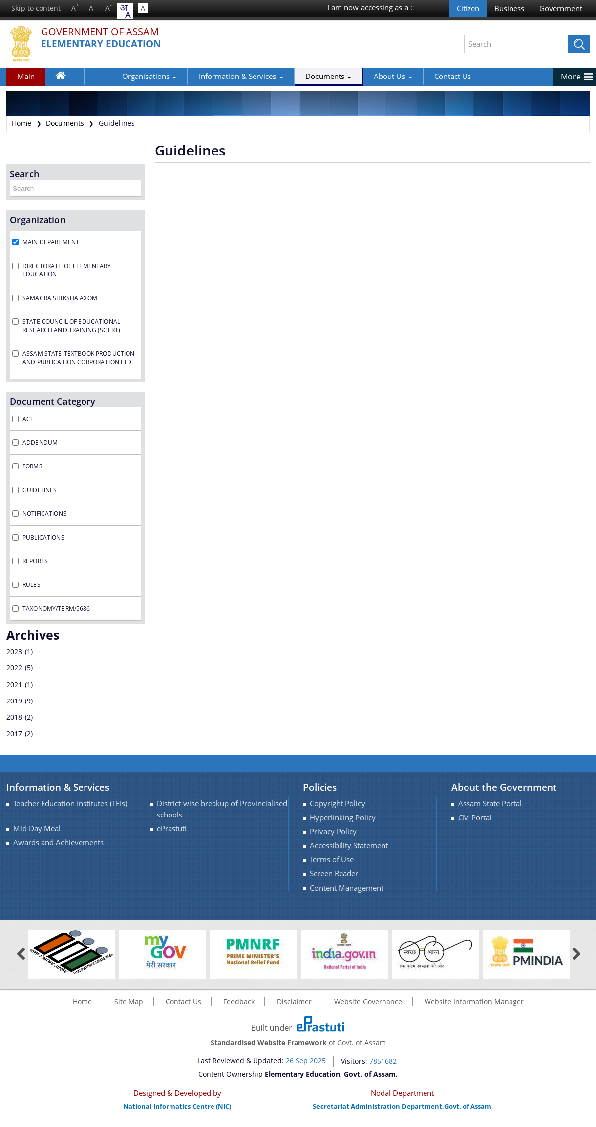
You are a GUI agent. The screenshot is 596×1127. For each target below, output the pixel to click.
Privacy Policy (333, 831)
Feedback (239, 1001)
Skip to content (36, 8)
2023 (14, 651)
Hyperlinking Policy (343, 818)
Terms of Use (332, 860)
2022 (14, 667)
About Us (358, 76)
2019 (14, 700)
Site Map (128, 1001)
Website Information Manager (474, 1001)
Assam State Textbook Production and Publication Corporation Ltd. (78, 358)
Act (28, 419)
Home (66, 78)
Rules (31, 585)
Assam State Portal (490, 803)
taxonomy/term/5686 (56, 608)
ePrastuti (172, 828)
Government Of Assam (105, 32)
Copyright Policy (337, 803)
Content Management (346, 888)
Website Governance (368, 1001)
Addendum (40, 442)
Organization (38, 220)
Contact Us (418, 76)
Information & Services (206, 76)
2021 (14, 684)
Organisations (114, 76)
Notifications (44, 513)
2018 (14, 717)
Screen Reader (334, 873)
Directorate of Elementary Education (66, 270)
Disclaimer (294, 1001)
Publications (43, 537)
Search (24, 174)
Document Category (52, 401)
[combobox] (125, 11)
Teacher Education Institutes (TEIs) (70, 803)
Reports (35, 561)
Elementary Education (104, 44)
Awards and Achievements (58, 842)
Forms (32, 466)
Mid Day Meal (37, 828)
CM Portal (475, 818)
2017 (14, 733)
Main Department (50, 242)
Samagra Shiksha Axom (59, 298)
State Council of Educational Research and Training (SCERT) (71, 325)
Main (26, 76)
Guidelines (39, 490)
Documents (294, 76)
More (571, 76)
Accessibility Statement (349, 845)
